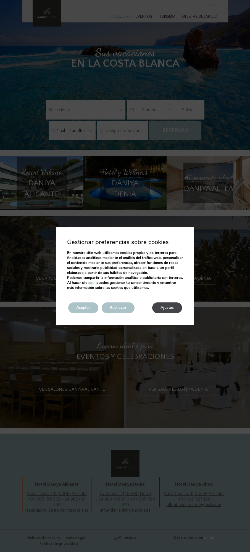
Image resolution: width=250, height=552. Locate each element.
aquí (91, 282)
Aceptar (83, 307)
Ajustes (167, 307)
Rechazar (118, 307)
